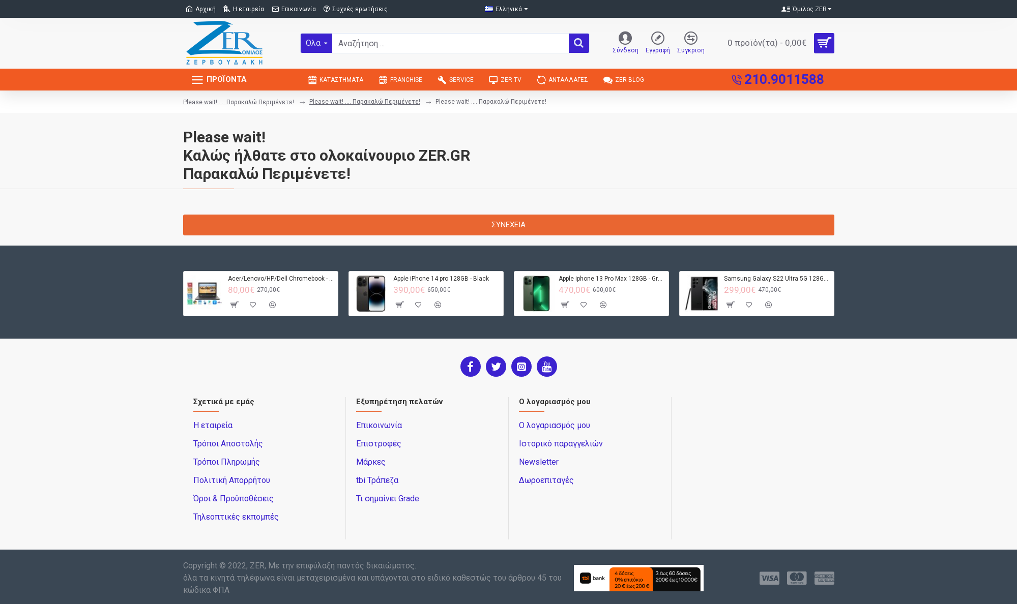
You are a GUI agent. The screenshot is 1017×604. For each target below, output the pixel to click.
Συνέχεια (508, 224)
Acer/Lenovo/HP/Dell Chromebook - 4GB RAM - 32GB (281, 278)
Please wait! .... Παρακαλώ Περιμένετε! (238, 102)
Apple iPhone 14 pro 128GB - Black (441, 278)
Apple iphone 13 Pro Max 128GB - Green (612, 278)
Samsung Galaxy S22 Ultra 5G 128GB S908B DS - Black (777, 278)
